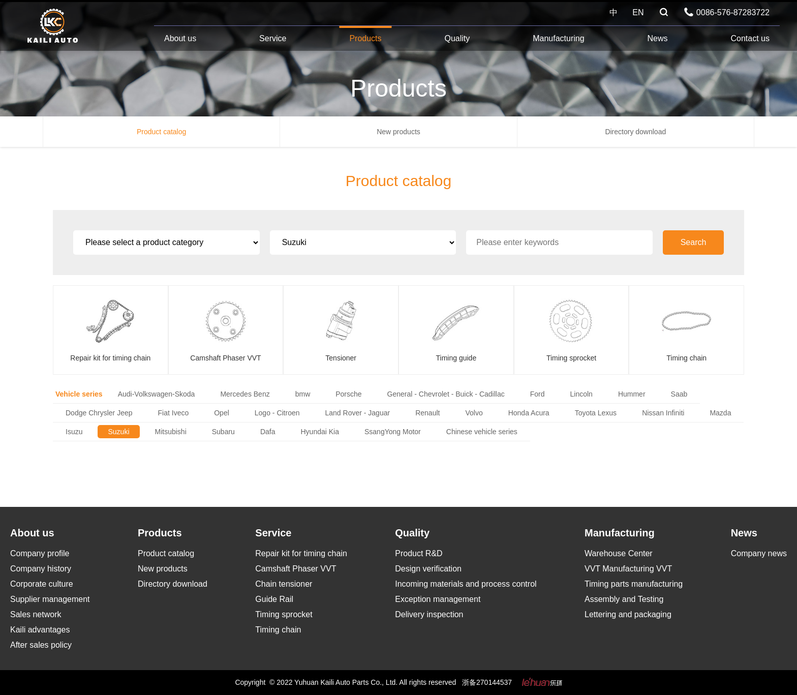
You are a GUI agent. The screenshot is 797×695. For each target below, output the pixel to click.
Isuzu (74, 432)
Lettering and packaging (628, 614)
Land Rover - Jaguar (357, 413)
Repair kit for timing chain (301, 553)
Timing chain (278, 629)
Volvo (473, 413)
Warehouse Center (619, 553)
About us (180, 38)
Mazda (720, 413)
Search (694, 242)
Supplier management (50, 599)
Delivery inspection (429, 614)
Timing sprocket (283, 614)
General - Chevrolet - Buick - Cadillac (446, 394)
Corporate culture (41, 584)
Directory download (635, 132)
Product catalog (161, 132)
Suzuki (118, 432)
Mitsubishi (171, 432)
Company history (40, 568)
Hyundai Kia (319, 432)
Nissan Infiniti (663, 413)
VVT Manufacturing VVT (628, 568)
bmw (303, 394)
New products (398, 132)
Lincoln (581, 394)
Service (272, 38)
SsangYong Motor (392, 432)
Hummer (632, 394)
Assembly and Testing (624, 599)
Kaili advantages (40, 629)
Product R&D (418, 553)
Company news (759, 553)
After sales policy (41, 645)
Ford (537, 394)
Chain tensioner (283, 584)
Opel (221, 413)
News (658, 38)
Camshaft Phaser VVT (295, 568)
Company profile (40, 553)
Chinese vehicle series (481, 432)
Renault (427, 413)
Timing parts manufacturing (634, 584)
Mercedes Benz (244, 394)
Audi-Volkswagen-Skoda (156, 394)
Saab (679, 394)
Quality (457, 38)
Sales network (36, 614)
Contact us (749, 38)
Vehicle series (79, 394)
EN (637, 12)
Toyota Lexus (596, 413)
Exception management (437, 599)
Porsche (348, 394)
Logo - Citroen (277, 413)
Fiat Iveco (173, 413)
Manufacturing (558, 38)
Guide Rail (274, 599)
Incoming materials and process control (465, 584)
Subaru (223, 432)
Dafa (267, 432)
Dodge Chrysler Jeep (99, 413)
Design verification (428, 568)
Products (365, 38)
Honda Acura (528, 413)
